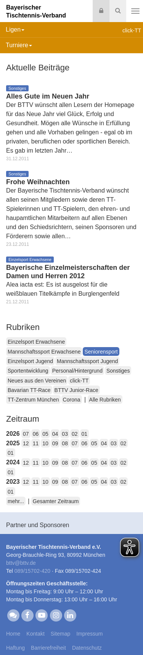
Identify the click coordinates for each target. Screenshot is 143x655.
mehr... (16, 501)
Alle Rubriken (105, 400)
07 (26, 434)
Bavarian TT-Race (29, 390)
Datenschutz (87, 648)
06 (36, 434)
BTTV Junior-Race (76, 390)
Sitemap (60, 634)
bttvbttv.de (21, 563)
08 (65, 443)
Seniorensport (100, 352)
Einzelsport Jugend (30, 361)
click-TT (79, 381)
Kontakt (35, 634)
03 (65, 434)
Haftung (15, 648)
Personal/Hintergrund (77, 371)
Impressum (89, 634)
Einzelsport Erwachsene (36, 342)
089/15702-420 (32, 571)
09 (55, 443)
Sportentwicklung (28, 371)
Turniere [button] (19, 45)
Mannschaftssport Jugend (87, 361)
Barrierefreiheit (48, 648)
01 (85, 434)
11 (36, 443)
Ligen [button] (15, 29)
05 (45, 434)
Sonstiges (118, 371)
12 (26, 443)
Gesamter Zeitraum (56, 501)
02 (75, 434)
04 (55, 434)
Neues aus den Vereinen (37, 381)
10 (45, 443)
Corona (71, 400)
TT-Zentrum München (33, 400)
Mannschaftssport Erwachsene (44, 352)
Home (13, 634)
